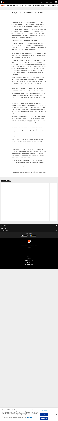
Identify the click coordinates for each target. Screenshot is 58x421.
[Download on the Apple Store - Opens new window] (24, 236)
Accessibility (29, 249)
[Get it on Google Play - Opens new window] (33, 236)
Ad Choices (29, 258)
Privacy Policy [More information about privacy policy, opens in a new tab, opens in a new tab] (29, 417)
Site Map (29, 256)
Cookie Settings (29, 262)
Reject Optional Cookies (44, 415)
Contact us (29, 251)
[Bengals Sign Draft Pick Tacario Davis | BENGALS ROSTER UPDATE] (25, 187)
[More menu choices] (56, 2)
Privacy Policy (29, 247)
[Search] (53, 2)
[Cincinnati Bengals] (29, 241)
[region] (29, 414)
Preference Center (29, 264)
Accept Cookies (44, 418)
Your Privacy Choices (29, 260)
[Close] (56, 414)
